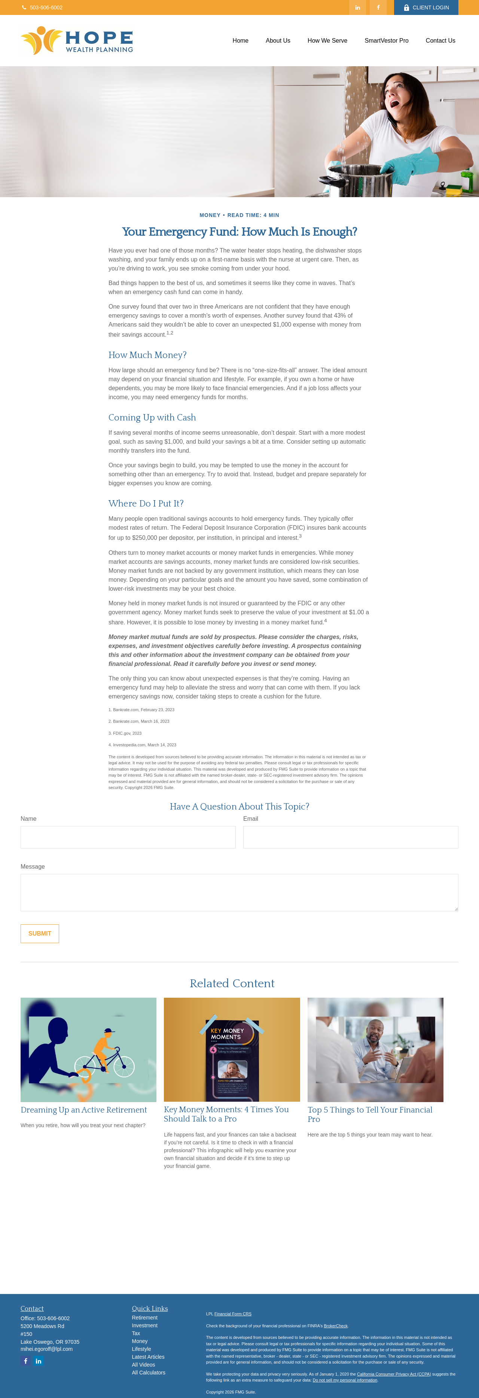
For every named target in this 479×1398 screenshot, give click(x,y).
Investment (145, 1325)
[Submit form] (40, 933)
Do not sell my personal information (345, 1380)
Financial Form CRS (232, 1314)
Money (140, 1341)
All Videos (143, 1365)
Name (29, 819)
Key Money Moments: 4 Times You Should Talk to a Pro (226, 1114)
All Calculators (148, 1373)
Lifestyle (141, 1349)
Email (250, 819)
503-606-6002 (41, 7)
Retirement (145, 1318)
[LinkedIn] (357, 7)
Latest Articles (148, 1357)
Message (33, 866)
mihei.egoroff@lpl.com (47, 1349)
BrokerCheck (336, 1326)
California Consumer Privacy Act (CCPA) (394, 1374)
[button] (241, 40)
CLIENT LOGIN (426, 7)
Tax (136, 1333)
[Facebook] (378, 7)
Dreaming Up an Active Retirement (84, 1110)
